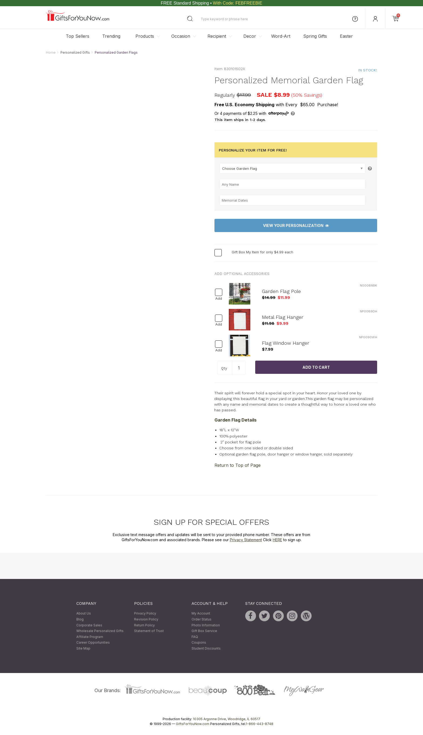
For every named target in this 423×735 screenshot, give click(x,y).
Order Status (202, 619)
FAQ (195, 637)
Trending (111, 36)
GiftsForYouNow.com (192, 724)
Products (144, 36)
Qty (224, 368)
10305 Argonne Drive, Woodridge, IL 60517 (226, 719)
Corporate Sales (89, 625)
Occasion (180, 36)
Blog (80, 619)
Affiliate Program (89, 637)
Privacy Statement (246, 540)
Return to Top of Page (237, 465)
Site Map (83, 648)
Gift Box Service (204, 631)
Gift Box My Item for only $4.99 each (262, 252)
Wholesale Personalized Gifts (100, 631)
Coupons (199, 643)
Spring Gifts (315, 36)
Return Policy (144, 625)
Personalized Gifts (75, 52)
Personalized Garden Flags (116, 52)
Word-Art (280, 36)
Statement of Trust (149, 631)
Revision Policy (146, 619)
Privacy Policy (145, 614)
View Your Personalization (296, 225)
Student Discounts (206, 648)
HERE (277, 540)
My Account (201, 614)
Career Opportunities (93, 643)
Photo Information (206, 625)
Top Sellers (77, 36)
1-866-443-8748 (259, 724)
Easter (346, 36)
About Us (83, 614)
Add (218, 298)
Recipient (216, 36)
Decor (249, 36)
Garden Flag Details (235, 420)
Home (51, 52)
